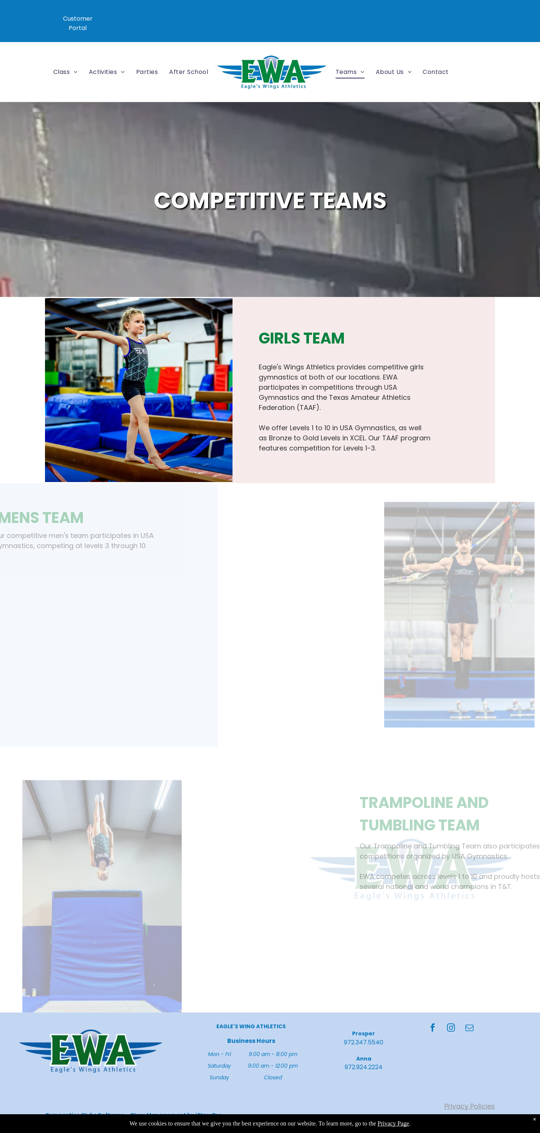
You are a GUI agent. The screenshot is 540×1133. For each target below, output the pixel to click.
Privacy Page (393, 1123)
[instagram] (451, 1029)
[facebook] (433, 1029)
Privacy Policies (469, 1106)
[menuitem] (65, 72)
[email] (470, 1029)
